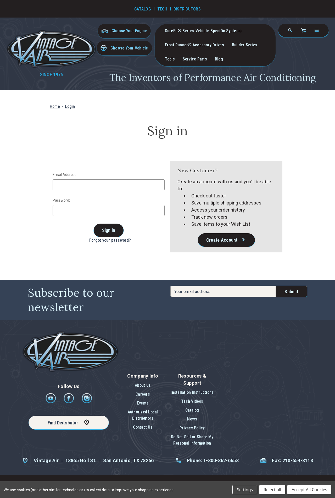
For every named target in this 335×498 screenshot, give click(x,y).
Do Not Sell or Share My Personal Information (192, 440)
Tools (170, 59)
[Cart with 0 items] (303, 30)
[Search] (290, 30)
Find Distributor (63, 422)
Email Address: (65, 175)
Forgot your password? (110, 240)
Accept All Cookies (309, 490)
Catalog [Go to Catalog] (142, 9)
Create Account (222, 240)
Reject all (272, 490)
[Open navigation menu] (316, 30)
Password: (61, 200)
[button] (124, 48)
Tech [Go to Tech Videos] (162, 9)
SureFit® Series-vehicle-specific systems (203, 30)
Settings (245, 490)
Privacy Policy (192, 427)
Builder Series (244, 44)
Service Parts (195, 59)
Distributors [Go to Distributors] (187, 9)
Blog (219, 59)
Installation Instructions (192, 392)
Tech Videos (192, 401)
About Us (143, 385)
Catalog (192, 410)
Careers (143, 394)
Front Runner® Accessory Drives (194, 44)
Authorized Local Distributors (143, 415)
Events (143, 403)
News (192, 419)
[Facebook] (69, 402)
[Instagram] (87, 402)
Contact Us (142, 427)
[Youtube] (51, 402)
